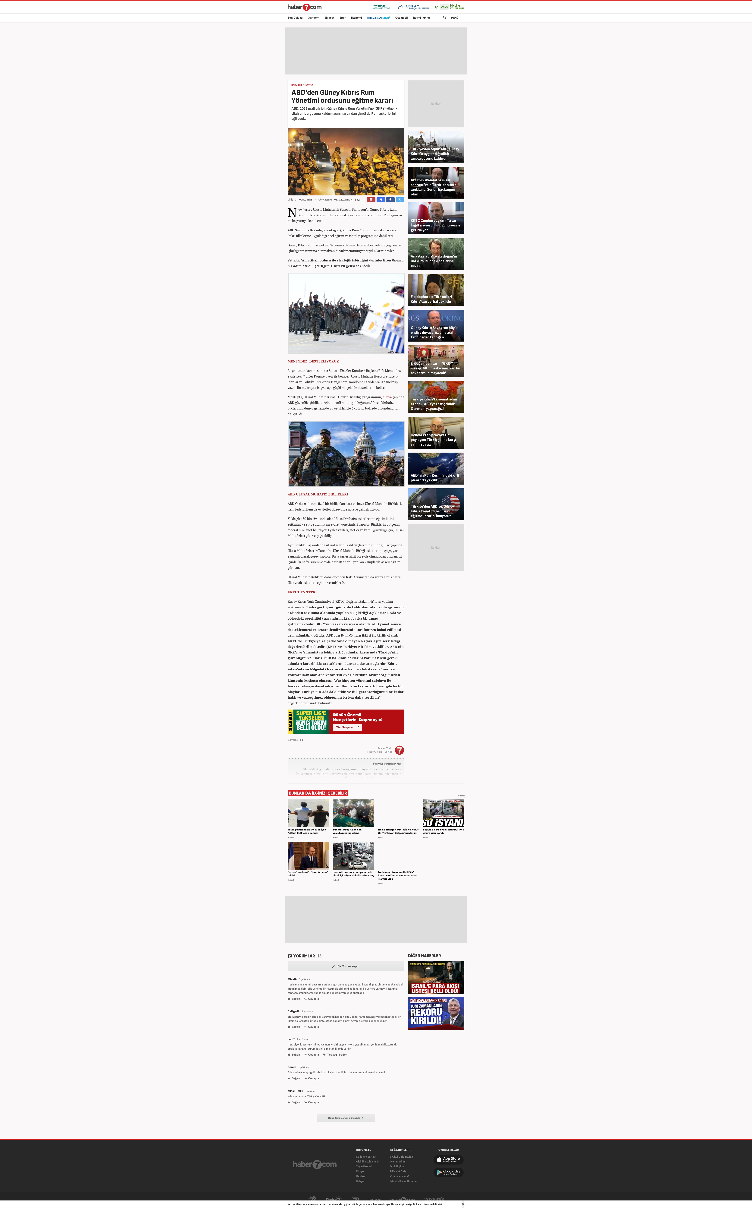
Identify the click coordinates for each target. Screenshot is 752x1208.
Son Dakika (295, 17)
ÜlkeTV (375, 1200)
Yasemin (434, 1200)
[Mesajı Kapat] (463, 1204)
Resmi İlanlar (421, 17)
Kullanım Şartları (366, 1156)
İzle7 (402, 1200)
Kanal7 (312, 1200)
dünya (387, 397)
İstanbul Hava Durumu (403, 1181)
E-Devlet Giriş (398, 1171)
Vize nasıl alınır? (399, 1176)
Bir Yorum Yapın (345, 966)
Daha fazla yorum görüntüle (345, 1118)
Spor (343, 17)
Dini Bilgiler (397, 1166)
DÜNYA (309, 85)
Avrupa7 (355, 1200)
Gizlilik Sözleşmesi (367, 1161)
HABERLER (296, 85)
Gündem (313, 17)
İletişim (360, 1181)
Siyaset (329, 17)
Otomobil (401, 17)
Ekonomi (356, 17)
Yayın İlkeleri (364, 1166)
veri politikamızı (415, 1204)
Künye (360, 1171)
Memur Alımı (398, 1161)
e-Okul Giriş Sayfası (402, 1156)
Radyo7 (334, 1200)
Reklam (360, 1176)
